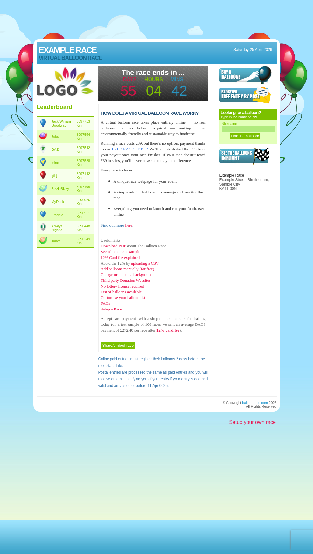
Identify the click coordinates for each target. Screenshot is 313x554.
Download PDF (113, 246)
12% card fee (167, 330)
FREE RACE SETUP (129, 149)
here (128, 225)
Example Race (68, 50)
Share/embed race (118, 345)
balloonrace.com (255, 403)
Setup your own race (252, 422)
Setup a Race (111, 309)
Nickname (229, 124)
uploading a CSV (145, 263)
